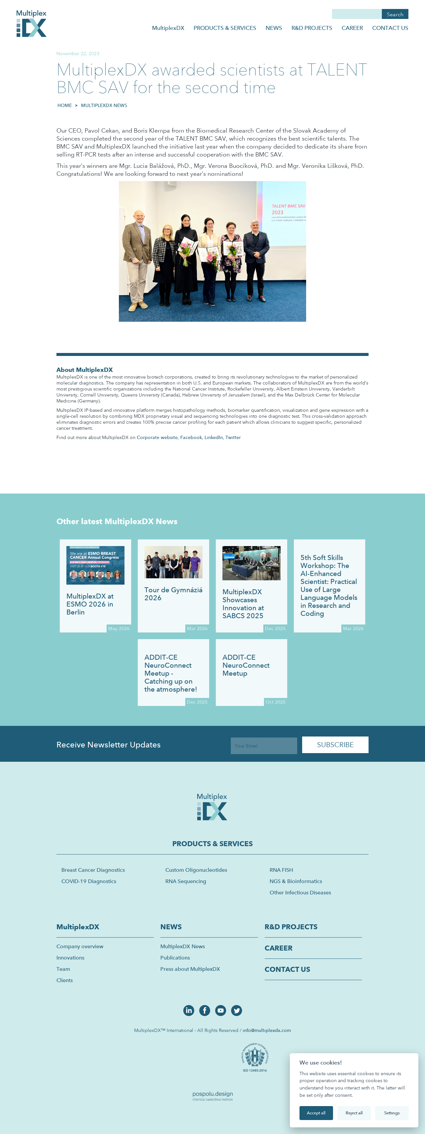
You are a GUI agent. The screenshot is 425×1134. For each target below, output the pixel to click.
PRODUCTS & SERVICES (225, 28)
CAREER (352, 28)
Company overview (79, 946)
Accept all (316, 1112)
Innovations (70, 958)
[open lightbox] (256, 1056)
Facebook (191, 437)
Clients (64, 980)
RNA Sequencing (185, 881)
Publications (175, 958)
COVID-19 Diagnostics (88, 881)
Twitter (233, 437)
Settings (392, 1112)
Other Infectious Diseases (300, 892)
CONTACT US (390, 28)
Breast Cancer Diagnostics (93, 870)
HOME (64, 105)
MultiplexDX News (104, 105)
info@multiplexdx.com (267, 1030)
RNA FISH (281, 870)
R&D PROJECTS (312, 28)
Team (63, 969)
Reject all (354, 1112)
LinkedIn (214, 437)
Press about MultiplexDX (190, 969)
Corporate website (157, 437)
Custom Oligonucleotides (196, 870)
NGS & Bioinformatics (296, 881)
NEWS (274, 28)
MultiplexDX (168, 28)
